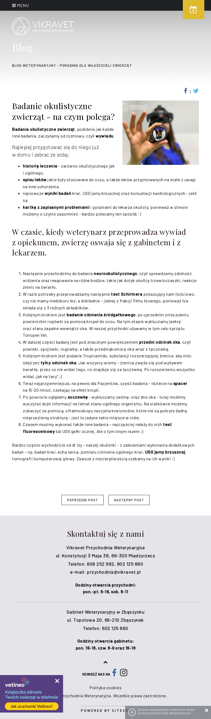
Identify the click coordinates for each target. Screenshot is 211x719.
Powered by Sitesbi (105, 710)
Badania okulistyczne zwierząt (43, 129)
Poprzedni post (82, 500)
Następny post (129, 500)
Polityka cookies (105, 687)
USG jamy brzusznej (165, 451)
